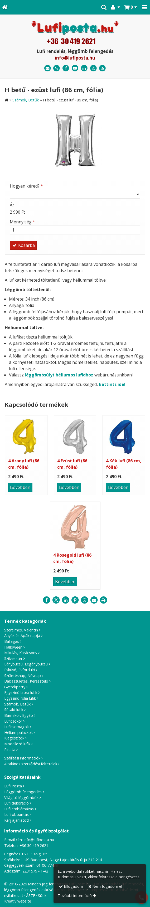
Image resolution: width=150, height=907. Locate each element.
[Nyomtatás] (103, 600)
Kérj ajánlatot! (16, 820)
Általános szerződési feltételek (30, 763)
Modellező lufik (17, 743)
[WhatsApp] (84, 600)
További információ (75, 895)
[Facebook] (66, 68)
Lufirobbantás (16, 814)
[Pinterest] (75, 600)
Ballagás (11, 641)
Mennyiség (22, 222)
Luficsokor (13, 721)
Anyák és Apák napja (22, 635)
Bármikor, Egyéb (18, 715)
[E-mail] (47, 68)
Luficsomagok (16, 726)
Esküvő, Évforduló (19, 669)
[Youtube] (75, 68)
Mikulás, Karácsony (20, 652)
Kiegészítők (14, 738)
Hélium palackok (18, 732)
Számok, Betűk (17, 704)
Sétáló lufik (13, 709)
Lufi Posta (13, 785)
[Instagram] (93, 68)
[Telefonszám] (57, 68)
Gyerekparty (14, 686)
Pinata (9, 749)
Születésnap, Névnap (22, 675)
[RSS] (102, 68)
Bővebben (20, 487)
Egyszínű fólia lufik (20, 698)
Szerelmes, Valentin (21, 630)
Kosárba (23, 245)
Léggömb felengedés (23, 791)
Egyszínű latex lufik (20, 692)
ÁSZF (30, 895)
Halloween (13, 647)
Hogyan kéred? (26, 186)
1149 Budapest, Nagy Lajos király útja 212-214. (62, 859)
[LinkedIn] (84, 68)
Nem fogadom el (105, 886)
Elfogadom (71, 886)
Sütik (42, 895)
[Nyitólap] (4, 7)
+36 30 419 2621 (34, 845)
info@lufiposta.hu (75, 58)
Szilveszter (13, 658)
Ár (12, 205)
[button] (144, 7)
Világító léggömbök (21, 797)
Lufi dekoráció (16, 803)
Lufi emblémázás (19, 808)
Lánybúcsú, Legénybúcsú (26, 663)
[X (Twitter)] (56, 600)
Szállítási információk (22, 758)
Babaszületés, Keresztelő (26, 681)
